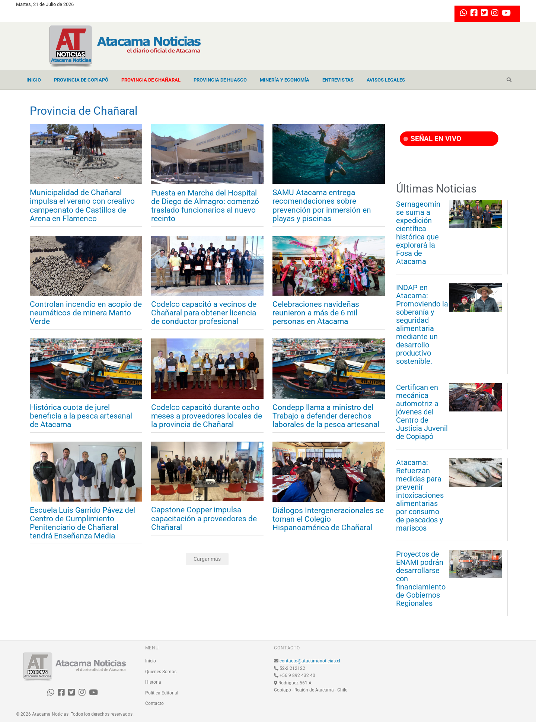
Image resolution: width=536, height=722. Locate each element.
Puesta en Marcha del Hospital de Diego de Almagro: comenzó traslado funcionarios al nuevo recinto (205, 206)
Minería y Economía (284, 80)
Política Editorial (161, 693)
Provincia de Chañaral (151, 80)
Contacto (154, 703)
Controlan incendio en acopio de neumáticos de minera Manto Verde (86, 313)
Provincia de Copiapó (81, 80)
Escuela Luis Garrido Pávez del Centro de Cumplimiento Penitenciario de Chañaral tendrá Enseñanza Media (82, 523)
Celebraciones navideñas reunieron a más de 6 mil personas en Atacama (315, 313)
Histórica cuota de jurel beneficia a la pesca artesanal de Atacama (81, 416)
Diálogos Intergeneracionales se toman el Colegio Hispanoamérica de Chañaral (328, 519)
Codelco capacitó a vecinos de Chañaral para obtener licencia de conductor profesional (203, 313)
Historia (153, 682)
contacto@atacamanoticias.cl (310, 661)
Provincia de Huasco (220, 80)
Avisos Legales (386, 80)
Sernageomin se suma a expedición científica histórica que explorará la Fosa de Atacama (418, 232)
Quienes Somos (160, 671)
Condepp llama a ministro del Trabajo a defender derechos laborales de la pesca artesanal (325, 416)
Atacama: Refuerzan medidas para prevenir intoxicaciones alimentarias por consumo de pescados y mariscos (420, 495)
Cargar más (207, 559)
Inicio (33, 80)
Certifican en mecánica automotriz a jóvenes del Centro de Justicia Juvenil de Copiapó (422, 411)
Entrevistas (338, 80)
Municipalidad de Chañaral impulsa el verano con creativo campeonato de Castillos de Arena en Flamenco (82, 205)
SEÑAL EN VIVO (432, 138)
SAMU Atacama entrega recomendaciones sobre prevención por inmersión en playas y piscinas (321, 205)
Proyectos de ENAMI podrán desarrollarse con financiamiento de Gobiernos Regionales (421, 578)
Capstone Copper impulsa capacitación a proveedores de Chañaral (204, 518)
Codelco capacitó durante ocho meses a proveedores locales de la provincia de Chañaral (206, 416)
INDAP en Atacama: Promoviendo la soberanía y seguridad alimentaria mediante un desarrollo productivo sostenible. (422, 324)
